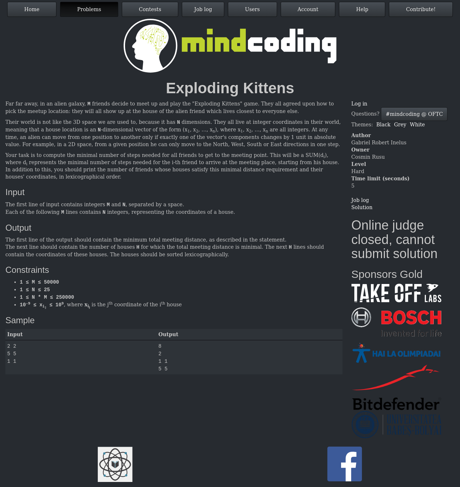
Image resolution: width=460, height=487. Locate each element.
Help (362, 9)
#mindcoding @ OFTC (414, 114)
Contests (150, 9)
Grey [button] (400, 124)
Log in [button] (359, 104)
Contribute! (421, 9)
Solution (362, 207)
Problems (89, 9)
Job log (203, 9)
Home (32, 9)
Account (308, 9)
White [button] (417, 124)
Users (252, 9)
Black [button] (383, 124)
